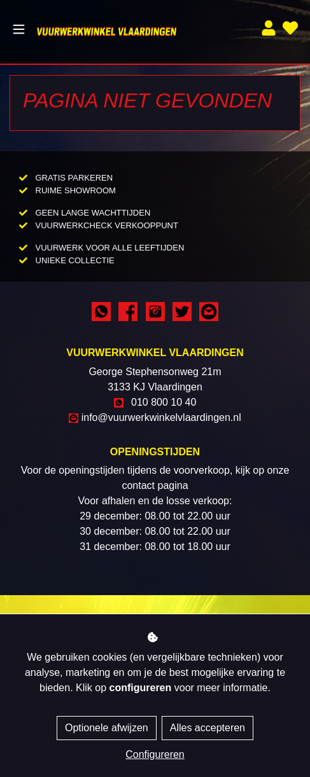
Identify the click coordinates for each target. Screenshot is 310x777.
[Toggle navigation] (18, 29)
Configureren (155, 754)
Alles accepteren (207, 727)
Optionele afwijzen (106, 727)
